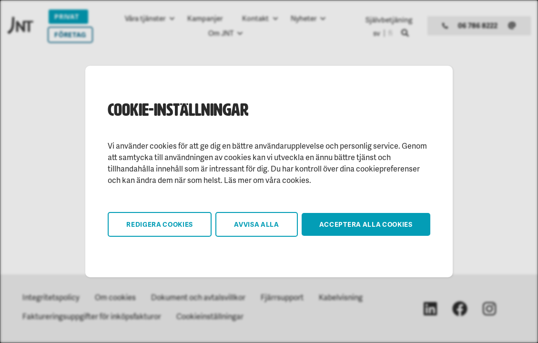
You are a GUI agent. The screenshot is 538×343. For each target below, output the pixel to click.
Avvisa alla (256, 224)
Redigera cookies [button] (159, 224)
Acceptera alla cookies (366, 224)
